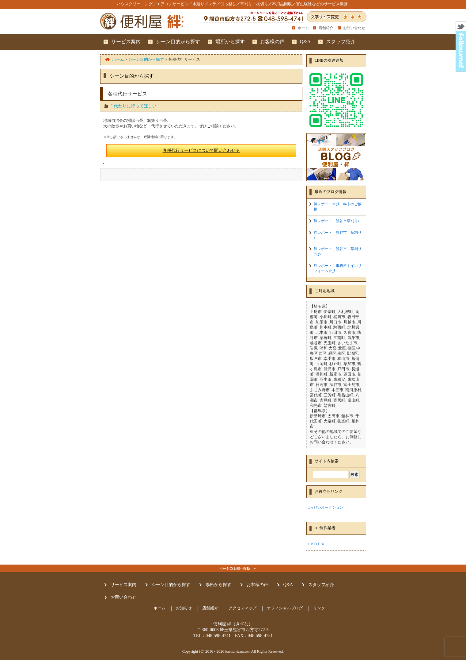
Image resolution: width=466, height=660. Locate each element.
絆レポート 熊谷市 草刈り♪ (338, 235)
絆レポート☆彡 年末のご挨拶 (338, 206)
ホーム (303, 28)
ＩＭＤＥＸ (315, 544)
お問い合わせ (354, 28)
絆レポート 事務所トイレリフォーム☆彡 (338, 268)
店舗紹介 (326, 28)
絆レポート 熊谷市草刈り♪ (337, 221)
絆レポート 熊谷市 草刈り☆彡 (338, 251)
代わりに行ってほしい (135, 105)
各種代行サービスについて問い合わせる (201, 150)
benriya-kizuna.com (237, 651)
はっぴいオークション (324, 507)
